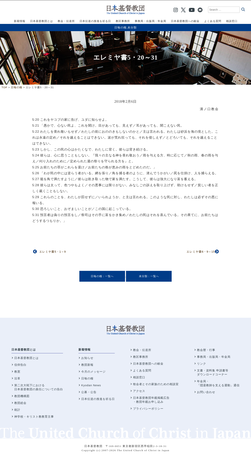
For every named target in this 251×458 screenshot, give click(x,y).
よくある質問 (142, 370)
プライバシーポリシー (148, 408)
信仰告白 (20, 364)
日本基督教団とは (23, 349)
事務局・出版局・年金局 (213, 356)
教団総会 (20, 402)
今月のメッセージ (93, 371)
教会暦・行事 (206, 350)
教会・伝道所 (142, 350)
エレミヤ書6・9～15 (200, 251)
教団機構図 (21, 396)
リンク (201, 363)
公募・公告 (88, 392)
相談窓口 (139, 377)
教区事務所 (140, 356)
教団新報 (87, 364)
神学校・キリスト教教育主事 (34, 416)
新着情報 (84, 349)
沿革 (17, 378)
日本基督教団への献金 (148, 363)
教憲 (17, 371)
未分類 (132, 27)
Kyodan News (91, 385)
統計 (17, 409)
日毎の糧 (120, 27)
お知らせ (87, 357)
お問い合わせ (206, 392)
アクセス (139, 391)
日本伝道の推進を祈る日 (98, 398)
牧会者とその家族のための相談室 (156, 384)
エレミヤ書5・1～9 (52, 251)
